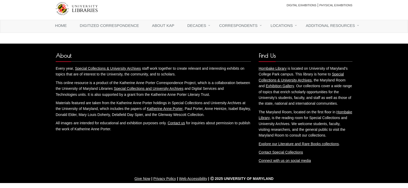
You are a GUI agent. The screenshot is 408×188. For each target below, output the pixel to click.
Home (61, 25)
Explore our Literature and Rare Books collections (299, 144)
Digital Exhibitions (301, 5)
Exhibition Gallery (280, 86)
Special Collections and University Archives (148, 88)
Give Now (142, 179)
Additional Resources (330, 25)
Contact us (176, 123)
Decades (196, 25)
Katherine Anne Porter (165, 109)
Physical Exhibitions (335, 5)
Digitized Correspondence (109, 25)
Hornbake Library (272, 68)
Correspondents (238, 25)
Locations (282, 25)
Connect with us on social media (285, 160)
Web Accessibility (193, 179)
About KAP (163, 25)
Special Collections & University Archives (108, 68)
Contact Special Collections (281, 152)
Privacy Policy (164, 179)
